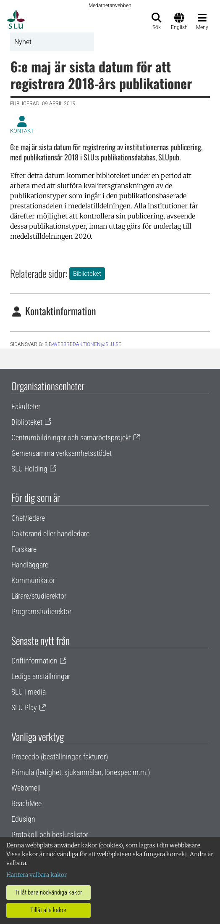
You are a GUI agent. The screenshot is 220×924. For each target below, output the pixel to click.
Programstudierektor (41, 611)
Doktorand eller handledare (50, 533)
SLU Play (24, 707)
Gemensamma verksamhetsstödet (61, 453)
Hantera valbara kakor (36, 875)
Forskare (24, 549)
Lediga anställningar (40, 676)
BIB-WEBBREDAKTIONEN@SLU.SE (83, 344)
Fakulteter (25, 406)
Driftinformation (34, 660)
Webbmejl (26, 787)
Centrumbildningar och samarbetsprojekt (71, 437)
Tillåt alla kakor (48, 910)
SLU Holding (29, 468)
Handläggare (29, 564)
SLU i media (28, 691)
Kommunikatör (33, 580)
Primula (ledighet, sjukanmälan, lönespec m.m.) (80, 772)
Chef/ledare (28, 518)
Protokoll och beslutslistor (49, 834)
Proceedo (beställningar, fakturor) (59, 756)
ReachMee (26, 803)
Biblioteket (87, 273)
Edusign (23, 819)
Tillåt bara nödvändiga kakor (48, 892)
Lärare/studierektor (38, 595)
